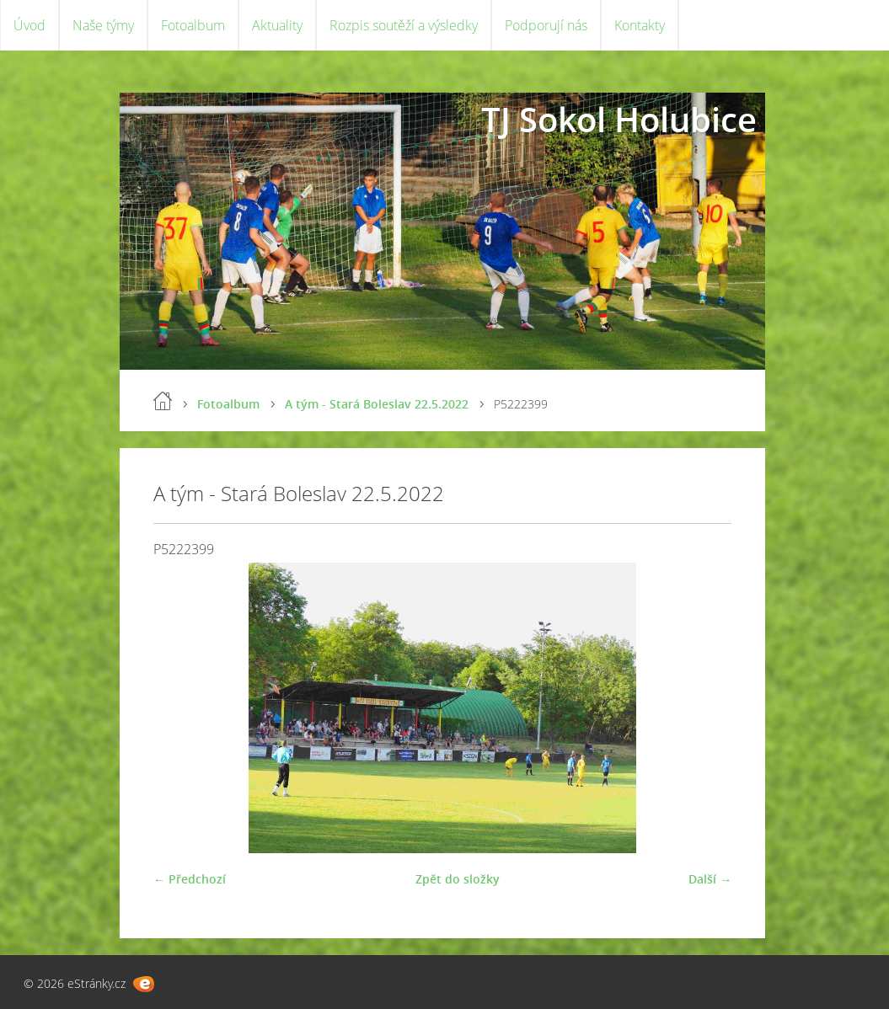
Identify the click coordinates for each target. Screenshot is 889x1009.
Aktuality (277, 25)
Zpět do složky (457, 879)
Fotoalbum (193, 25)
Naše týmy (103, 25)
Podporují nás (546, 25)
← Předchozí (189, 879)
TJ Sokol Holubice (619, 119)
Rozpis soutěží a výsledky (403, 25)
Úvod (29, 25)
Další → (709, 879)
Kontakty (639, 25)
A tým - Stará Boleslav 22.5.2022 (377, 404)
